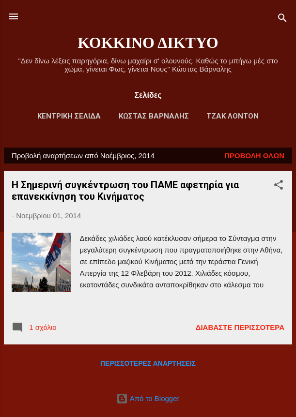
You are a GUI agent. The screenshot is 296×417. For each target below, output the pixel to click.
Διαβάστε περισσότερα (240, 327)
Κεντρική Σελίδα (69, 116)
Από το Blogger (147, 398)
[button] (278, 186)
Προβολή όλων (254, 155)
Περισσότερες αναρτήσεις (148, 363)
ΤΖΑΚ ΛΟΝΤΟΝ (232, 116)
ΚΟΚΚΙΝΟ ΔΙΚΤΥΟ (148, 42)
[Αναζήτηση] (282, 19)
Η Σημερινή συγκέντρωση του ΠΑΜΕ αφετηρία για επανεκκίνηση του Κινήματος (125, 190)
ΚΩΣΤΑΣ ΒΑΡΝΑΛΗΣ (154, 116)
